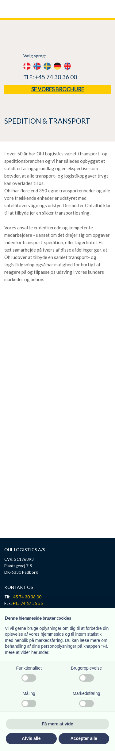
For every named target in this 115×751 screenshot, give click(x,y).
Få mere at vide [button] (57, 723)
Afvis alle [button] (31, 738)
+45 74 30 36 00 (56, 76)
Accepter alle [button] (84, 738)
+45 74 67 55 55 (28, 603)
